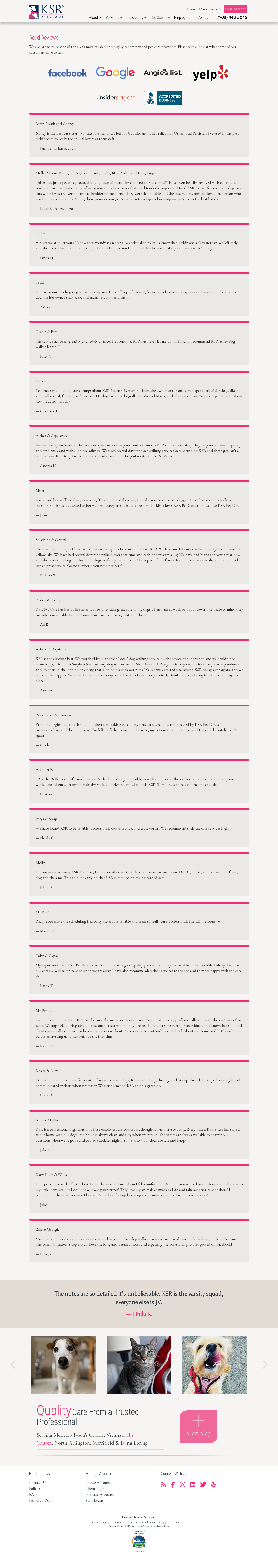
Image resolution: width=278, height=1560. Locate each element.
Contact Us (38, 1483)
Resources (136, 17)
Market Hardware (161, 1525)
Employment (184, 17)
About (95, 17)
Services (114, 17)
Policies (35, 1488)
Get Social (160, 17)
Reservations (235, 8)
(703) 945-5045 (232, 17)
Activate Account (100, 1494)
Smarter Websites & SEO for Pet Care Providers (129, 1525)
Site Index (139, 1551)
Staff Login (94, 1500)
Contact (203, 17)
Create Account (209, 9)
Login (190, 9)
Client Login (96, 1488)
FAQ (33, 1494)
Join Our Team (41, 1500)
